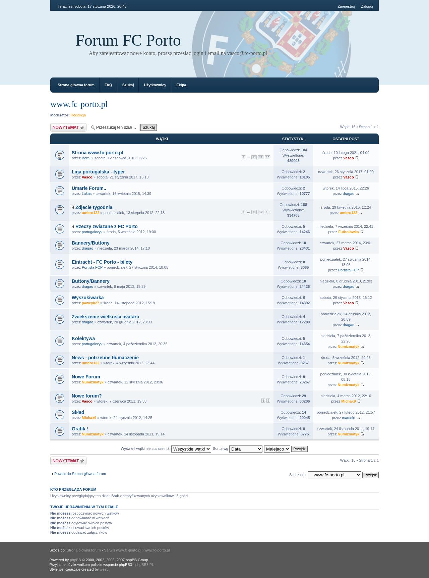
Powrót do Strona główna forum (80, 474)
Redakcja (78, 115)
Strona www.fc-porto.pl (97, 152)
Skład (78, 412)
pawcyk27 (90, 303)
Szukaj (128, 85)
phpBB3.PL (144, 565)
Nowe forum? (87, 396)
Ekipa (181, 85)
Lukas (86, 194)
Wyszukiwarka (88, 297)
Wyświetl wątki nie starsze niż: (166, 448)
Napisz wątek (68, 127)
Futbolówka (348, 232)
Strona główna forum (76, 85)
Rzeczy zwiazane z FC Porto (106, 226)
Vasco (348, 158)
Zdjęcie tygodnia (93, 207)
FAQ (108, 85)
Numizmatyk (349, 347)
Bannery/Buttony (91, 243)
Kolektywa (83, 338)
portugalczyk (92, 232)
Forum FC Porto (128, 40)
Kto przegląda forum (73, 489)
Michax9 (348, 401)
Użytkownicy (155, 85)
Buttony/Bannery (91, 281)
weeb (104, 569)
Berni (86, 158)
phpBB (75, 560)
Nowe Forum (86, 376)
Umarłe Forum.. (89, 188)
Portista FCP (92, 267)
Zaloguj (367, 6)
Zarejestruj (346, 6)
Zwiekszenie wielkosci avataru (105, 316)
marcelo (348, 418)
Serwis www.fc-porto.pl (122, 550)
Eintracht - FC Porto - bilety (102, 262)
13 (267, 157)
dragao (348, 194)
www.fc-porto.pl (79, 104)
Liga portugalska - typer (98, 171)
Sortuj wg (237, 448)
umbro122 (91, 213)
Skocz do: (297, 475)
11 (254, 157)
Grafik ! (80, 428)
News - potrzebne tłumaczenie (105, 357)
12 (260, 157)
